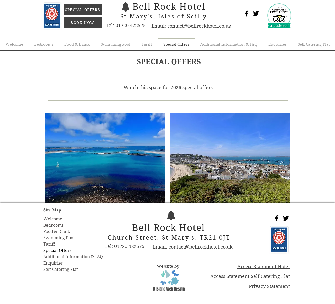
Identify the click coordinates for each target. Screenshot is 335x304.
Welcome (52, 218)
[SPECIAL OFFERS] (83, 9)
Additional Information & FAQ (73, 256)
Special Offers (57, 250)
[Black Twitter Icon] (256, 13)
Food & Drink (56, 231)
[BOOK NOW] (83, 22)
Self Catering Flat (60, 269)
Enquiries (53, 263)
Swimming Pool (59, 237)
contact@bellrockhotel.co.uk (199, 26)
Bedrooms (53, 225)
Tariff (49, 244)
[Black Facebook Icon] (247, 13)
